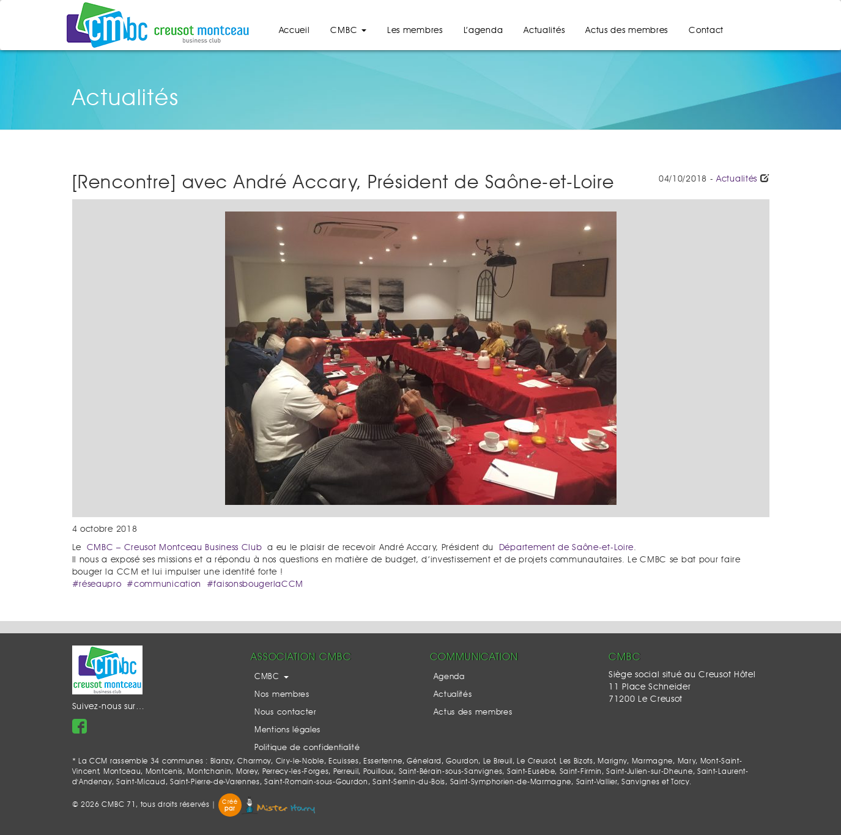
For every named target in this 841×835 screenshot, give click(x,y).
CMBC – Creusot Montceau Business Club (174, 547)
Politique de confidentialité (307, 748)
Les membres (415, 30)
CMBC (348, 30)
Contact (706, 30)
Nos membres (281, 695)
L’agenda (483, 30)
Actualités (544, 30)
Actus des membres (626, 30)
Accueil (294, 30)
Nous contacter (285, 712)
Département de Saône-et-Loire (566, 547)
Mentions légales (287, 730)
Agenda (449, 677)
